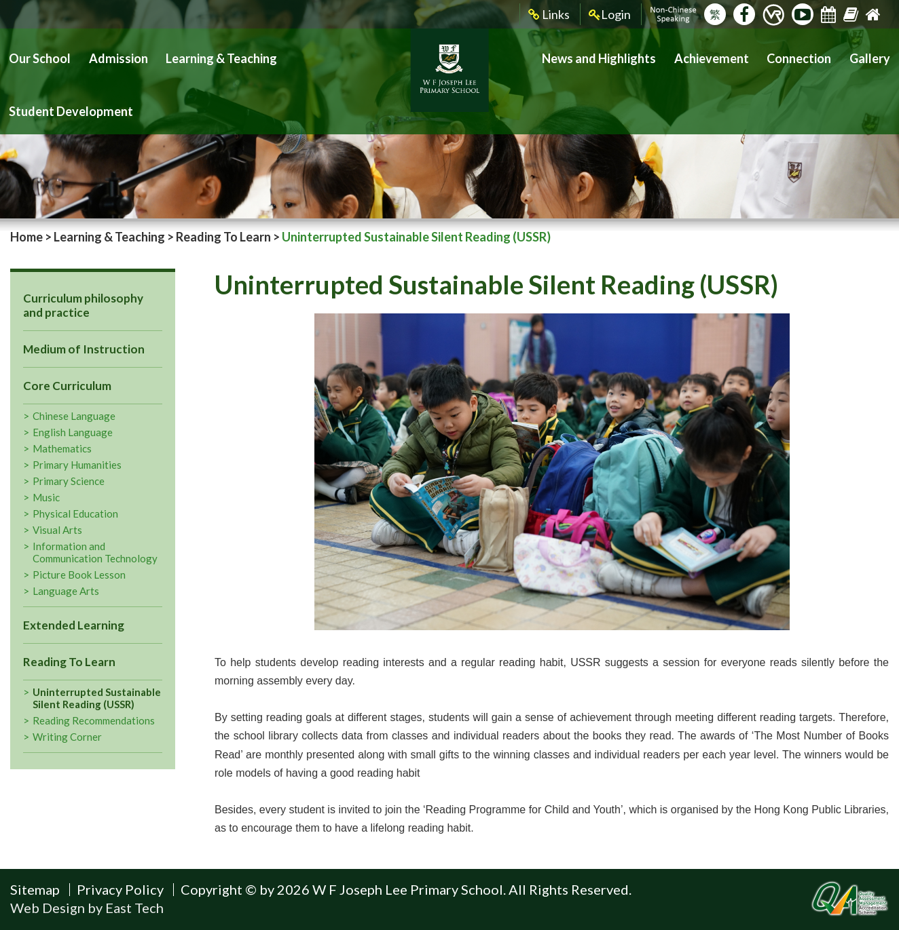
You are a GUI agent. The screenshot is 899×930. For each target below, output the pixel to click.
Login (610, 14)
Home (26, 236)
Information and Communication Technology (95, 552)
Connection (808, 54)
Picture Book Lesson (79, 574)
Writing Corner (67, 737)
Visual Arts (57, 530)
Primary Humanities (77, 465)
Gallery (872, 54)
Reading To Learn (223, 236)
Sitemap (35, 889)
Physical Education (75, 513)
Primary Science (69, 481)
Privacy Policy (120, 889)
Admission (107, 54)
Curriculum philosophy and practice (83, 305)
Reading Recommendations (94, 720)
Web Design (47, 907)
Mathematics (62, 448)
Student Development (324, 54)
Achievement (730, 54)
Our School (36, 54)
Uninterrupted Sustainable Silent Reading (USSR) (97, 698)
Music (46, 497)
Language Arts (66, 591)
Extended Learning (73, 625)
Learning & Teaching (200, 54)
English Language (73, 432)
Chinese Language (74, 416)
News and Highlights (629, 54)
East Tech (134, 907)
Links (549, 14)
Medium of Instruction (84, 349)
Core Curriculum (67, 386)
